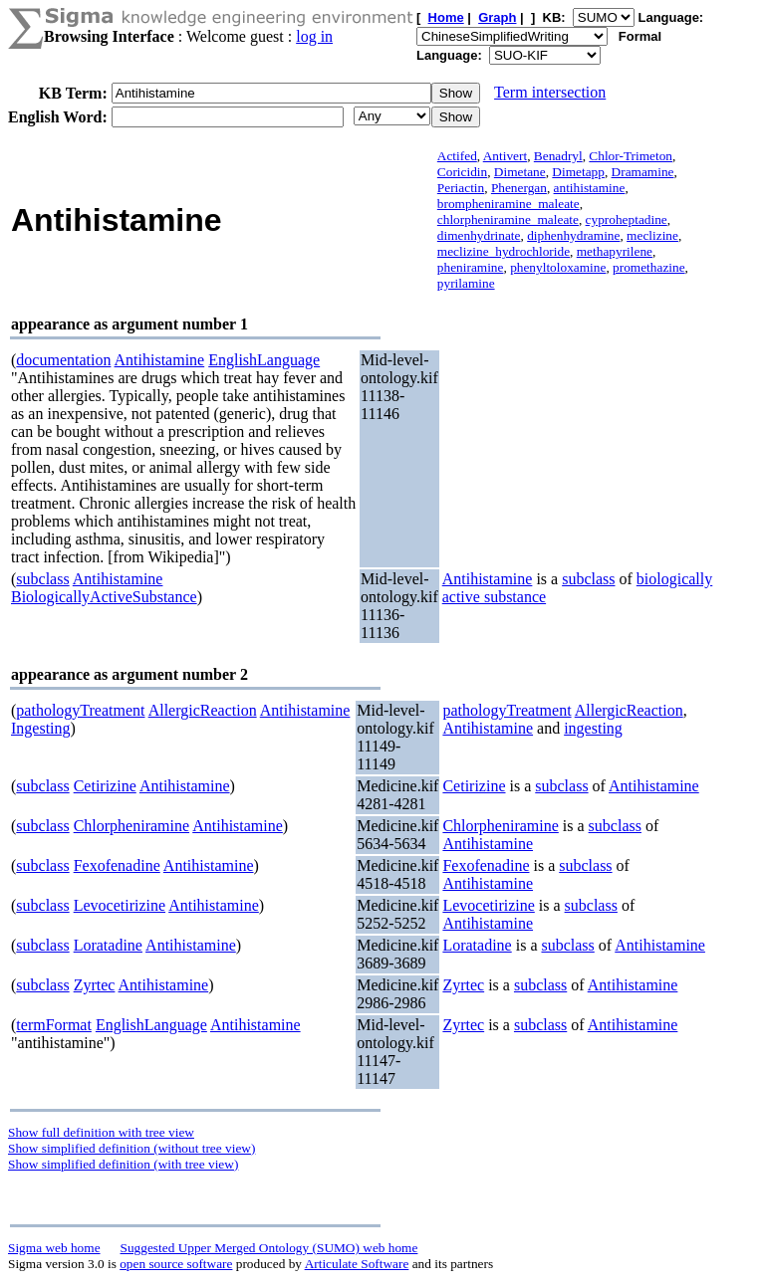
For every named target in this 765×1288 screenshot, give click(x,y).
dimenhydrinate (479, 235)
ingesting (593, 728)
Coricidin (462, 171)
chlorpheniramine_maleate (508, 219)
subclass (42, 578)
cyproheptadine (626, 219)
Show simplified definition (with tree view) (123, 1164)
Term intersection (550, 92)
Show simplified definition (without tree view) (131, 1148)
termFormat (54, 1024)
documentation (63, 359)
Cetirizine (105, 785)
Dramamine (643, 171)
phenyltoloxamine (558, 267)
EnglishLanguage (264, 359)
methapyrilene (614, 251)
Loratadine (108, 945)
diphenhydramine (573, 235)
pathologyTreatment (80, 710)
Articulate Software (357, 1263)
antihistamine (590, 187)
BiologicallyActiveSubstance (104, 596)
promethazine (649, 267)
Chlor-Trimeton (630, 155)
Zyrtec (95, 984)
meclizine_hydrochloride (503, 251)
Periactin (460, 187)
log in (314, 36)
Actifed (457, 155)
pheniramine (470, 267)
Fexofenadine (117, 865)
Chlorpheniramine (131, 825)
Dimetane (520, 171)
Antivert (505, 155)
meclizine (652, 235)
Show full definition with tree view (101, 1132)
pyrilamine (466, 283)
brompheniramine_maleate (508, 203)
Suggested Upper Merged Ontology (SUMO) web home (269, 1247)
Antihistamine (160, 359)
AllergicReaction (202, 710)
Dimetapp (578, 171)
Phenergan (519, 187)
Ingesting (41, 728)
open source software (176, 1263)
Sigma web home (54, 1247)
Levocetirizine (119, 905)
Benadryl (558, 155)
